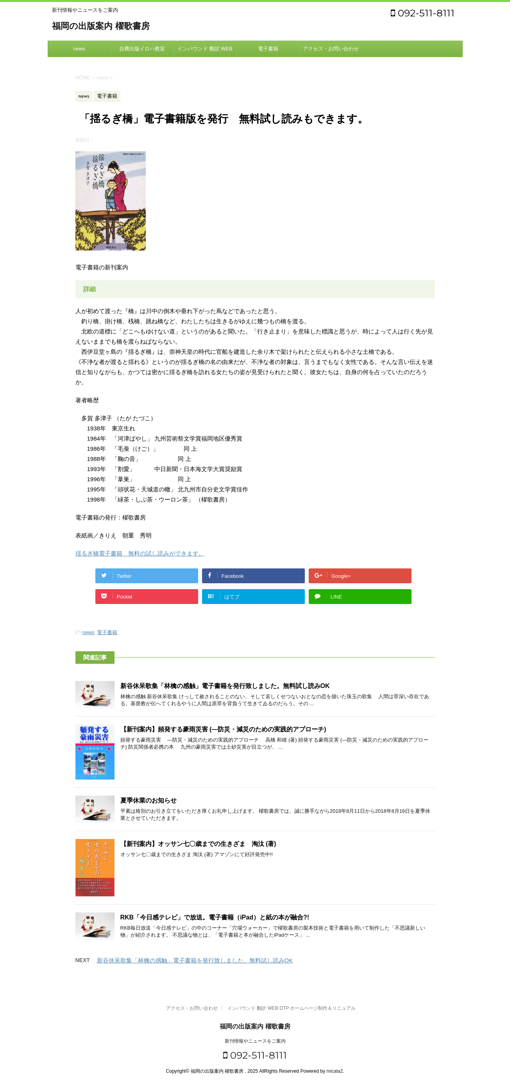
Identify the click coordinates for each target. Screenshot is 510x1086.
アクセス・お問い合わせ (331, 49)
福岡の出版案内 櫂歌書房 (101, 26)
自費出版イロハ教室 (142, 49)
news (79, 49)
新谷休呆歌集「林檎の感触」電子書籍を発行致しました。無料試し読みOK (225, 686)
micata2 (334, 1071)
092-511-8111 (423, 13)
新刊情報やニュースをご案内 (255, 1041)
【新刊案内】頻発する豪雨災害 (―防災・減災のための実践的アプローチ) (223, 729)
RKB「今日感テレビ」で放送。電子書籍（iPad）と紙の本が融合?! (215, 917)
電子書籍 (268, 49)
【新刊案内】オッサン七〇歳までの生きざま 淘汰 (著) (198, 843)
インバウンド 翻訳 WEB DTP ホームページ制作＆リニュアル (205, 51)
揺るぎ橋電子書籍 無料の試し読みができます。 (139, 553)
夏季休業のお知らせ (148, 800)
